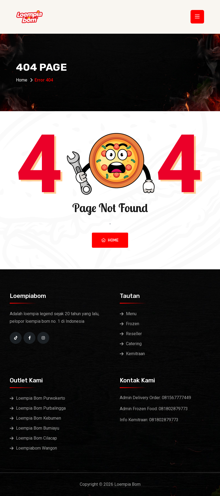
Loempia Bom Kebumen (38, 418)
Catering (134, 343)
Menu (131, 313)
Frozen (132, 323)
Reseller (134, 333)
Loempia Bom (127, 484)
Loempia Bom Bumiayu (37, 428)
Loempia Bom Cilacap (36, 438)
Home (21, 80)
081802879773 (173, 408)
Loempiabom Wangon (36, 448)
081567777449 (176, 397)
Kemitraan (135, 353)
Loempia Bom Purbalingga (41, 408)
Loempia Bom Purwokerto (40, 398)
